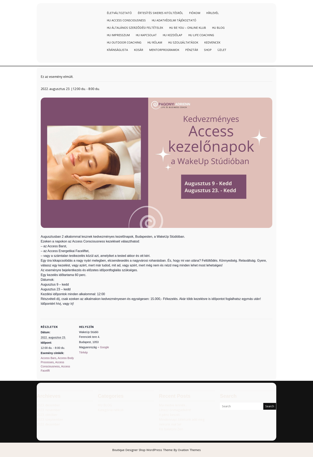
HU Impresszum (118, 35)
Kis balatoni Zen (171, 429)
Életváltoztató (119, 13)
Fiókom (194, 13)
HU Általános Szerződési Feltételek (135, 28)
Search (269, 406)
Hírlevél (212, 13)
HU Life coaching (201, 35)
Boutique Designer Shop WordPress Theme (156, 450)
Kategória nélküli (110, 410)
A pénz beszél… (170, 414)
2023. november (49, 410)
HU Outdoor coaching (124, 42)
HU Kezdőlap (172, 35)
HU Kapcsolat (146, 35)
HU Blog (218, 28)
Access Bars (48, 358)
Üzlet (222, 50)
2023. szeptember (50, 419)
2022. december (48, 424)
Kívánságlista (117, 50)
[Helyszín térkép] (138, 346)
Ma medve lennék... (173, 405)
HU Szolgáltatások (183, 42)
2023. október (47, 414)
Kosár (138, 50)
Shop (208, 50)
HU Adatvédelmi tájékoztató (174, 20)
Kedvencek (212, 42)
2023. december (48, 405)
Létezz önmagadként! (175, 410)
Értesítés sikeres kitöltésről (160, 13)
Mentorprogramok (164, 50)
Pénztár (191, 50)
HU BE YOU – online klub (187, 28)
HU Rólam (154, 42)
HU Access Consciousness (126, 20)
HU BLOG (105, 405)
